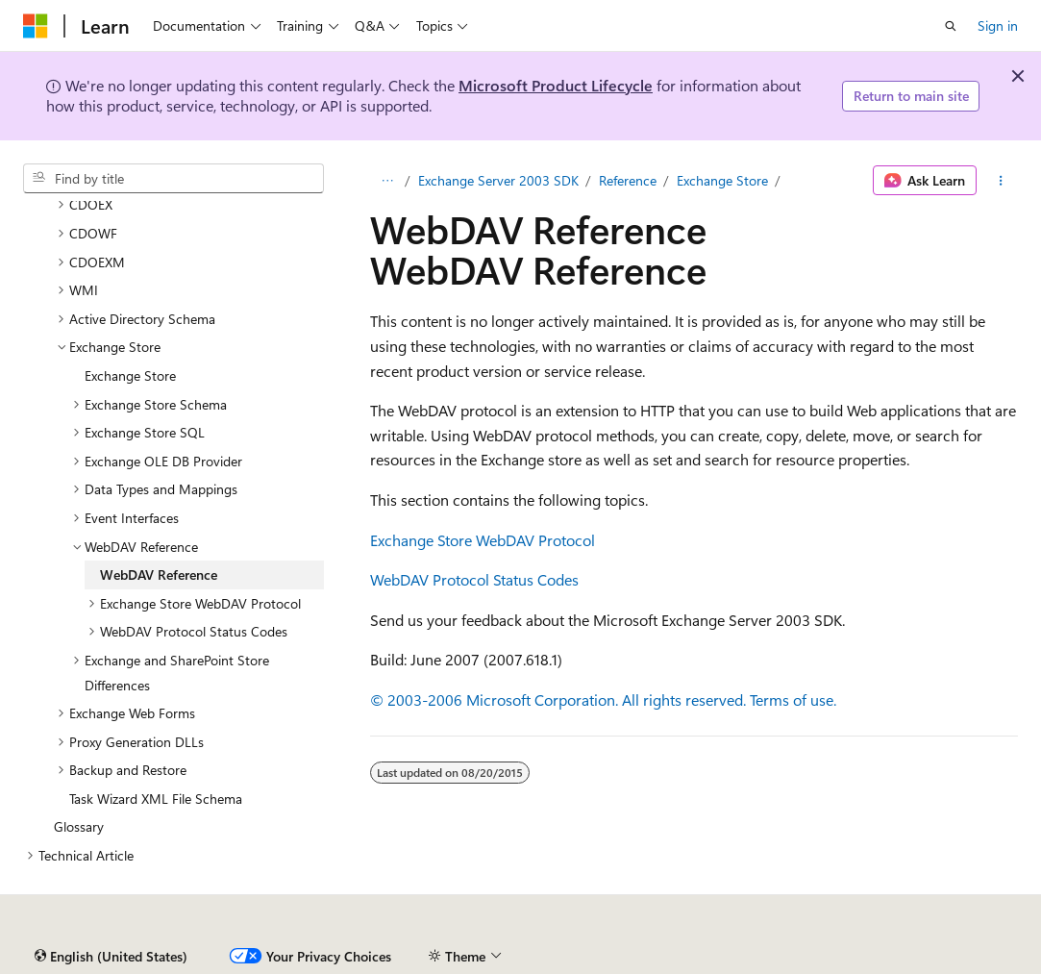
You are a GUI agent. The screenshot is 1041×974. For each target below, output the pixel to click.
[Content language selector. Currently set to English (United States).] (111, 956)
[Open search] (950, 26)
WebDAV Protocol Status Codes (474, 579)
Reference (628, 180)
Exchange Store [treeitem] (130, 375)
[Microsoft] (35, 25)
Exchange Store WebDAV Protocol (482, 540)
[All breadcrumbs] (387, 180)
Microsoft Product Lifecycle (556, 85)
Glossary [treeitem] (79, 826)
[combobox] (173, 178)
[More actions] (1001, 180)
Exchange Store (722, 180)
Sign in (998, 25)
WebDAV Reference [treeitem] (158, 574)
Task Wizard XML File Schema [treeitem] (155, 798)
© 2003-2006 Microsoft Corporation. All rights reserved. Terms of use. (603, 699)
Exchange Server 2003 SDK (498, 180)
